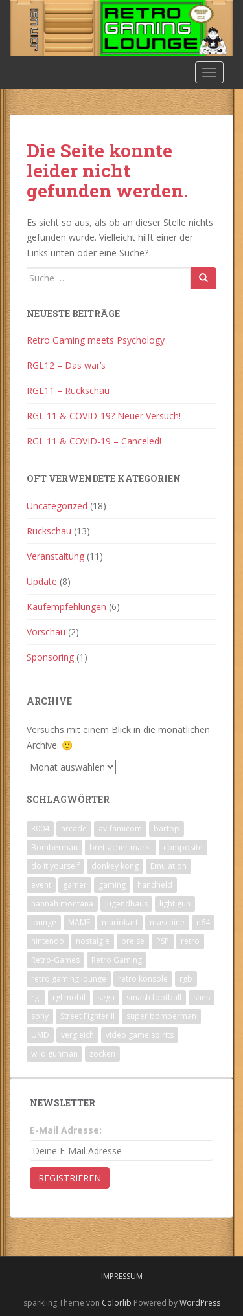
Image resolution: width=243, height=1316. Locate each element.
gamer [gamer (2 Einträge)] (75, 884)
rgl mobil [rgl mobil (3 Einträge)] (69, 997)
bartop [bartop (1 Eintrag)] (166, 828)
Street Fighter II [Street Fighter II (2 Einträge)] (87, 1016)
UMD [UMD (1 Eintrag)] (40, 1034)
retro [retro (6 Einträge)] (190, 941)
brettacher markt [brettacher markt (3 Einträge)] (120, 847)
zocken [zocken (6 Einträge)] (102, 1053)
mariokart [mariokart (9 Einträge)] (120, 922)
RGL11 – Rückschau (68, 390)
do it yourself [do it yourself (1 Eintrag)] (55, 866)
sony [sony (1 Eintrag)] (40, 1016)
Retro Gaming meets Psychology (96, 340)
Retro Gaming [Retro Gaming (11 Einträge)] (116, 959)
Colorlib (117, 1302)
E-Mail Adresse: (66, 1130)
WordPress (199, 1302)
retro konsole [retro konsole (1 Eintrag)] (143, 978)
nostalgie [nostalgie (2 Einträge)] (93, 941)
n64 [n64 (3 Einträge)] (203, 922)
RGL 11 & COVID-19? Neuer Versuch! (104, 416)
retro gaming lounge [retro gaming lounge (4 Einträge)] (68, 978)
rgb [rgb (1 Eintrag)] (185, 978)
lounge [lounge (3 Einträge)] (43, 922)
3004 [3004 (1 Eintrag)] (40, 828)
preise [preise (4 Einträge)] (133, 941)
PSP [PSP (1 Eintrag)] (162, 941)
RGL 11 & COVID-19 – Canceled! (94, 441)
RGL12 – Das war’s (66, 365)
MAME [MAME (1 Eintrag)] (79, 922)
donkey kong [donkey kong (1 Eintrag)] (115, 866)
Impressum (122, 1276)
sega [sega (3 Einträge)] (106, 997)
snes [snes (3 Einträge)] (201, 997)
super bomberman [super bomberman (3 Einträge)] (161, 1016)
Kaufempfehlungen (66, 606)
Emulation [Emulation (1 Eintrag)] (168, 866)
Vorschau (46, 632)
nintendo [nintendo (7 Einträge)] (47, 941)
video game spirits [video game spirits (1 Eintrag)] (140, 1034)
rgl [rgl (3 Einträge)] (36, 997)
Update (42, 581)
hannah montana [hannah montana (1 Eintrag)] (62, 903)
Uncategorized (57, 505)
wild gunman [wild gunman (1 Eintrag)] (54, 1053)
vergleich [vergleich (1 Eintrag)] (77, 1034)
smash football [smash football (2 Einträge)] (153, 997)
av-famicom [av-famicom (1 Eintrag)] (120, 828)
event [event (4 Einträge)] (41, 884)
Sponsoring (50, 657)
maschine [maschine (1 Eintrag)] (167, 922)
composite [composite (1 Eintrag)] (183, 847)
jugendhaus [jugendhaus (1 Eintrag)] (126, 903)
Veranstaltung (55, 556)
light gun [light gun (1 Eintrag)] (175, 903)
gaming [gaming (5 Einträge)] (112, 884)
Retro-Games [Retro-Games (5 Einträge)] (55, 959)
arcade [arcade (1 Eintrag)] (74, 828)
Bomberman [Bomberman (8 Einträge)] (54, 847)
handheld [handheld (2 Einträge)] (154, 884)
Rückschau (49, 531)
